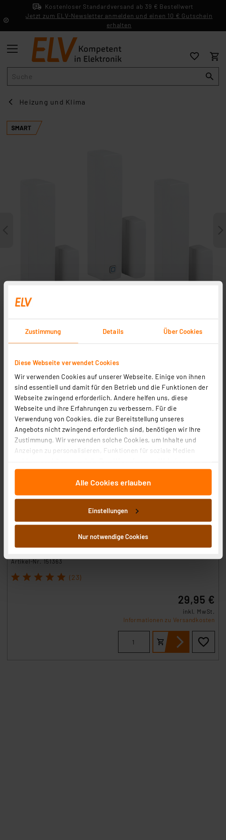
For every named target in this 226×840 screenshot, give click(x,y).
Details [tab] (113, 331)
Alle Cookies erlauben (113, 482)
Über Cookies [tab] (182, 331)
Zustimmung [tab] (43, 331)
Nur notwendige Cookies (113, 536)
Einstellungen (113, 510)
